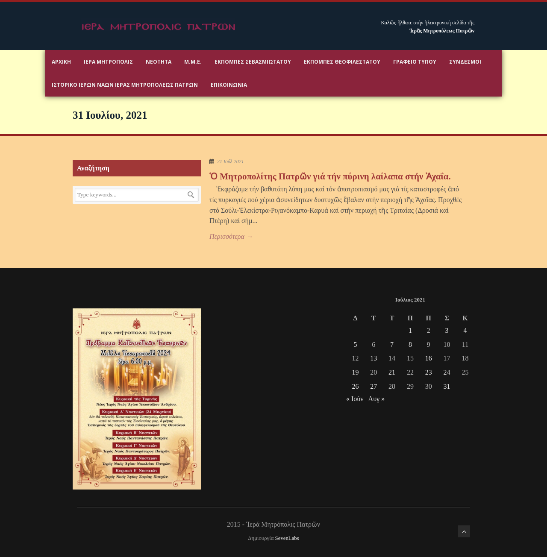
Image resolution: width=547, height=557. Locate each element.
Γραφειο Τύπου (414, 61)
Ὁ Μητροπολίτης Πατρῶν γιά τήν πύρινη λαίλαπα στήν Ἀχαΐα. (330, 176)
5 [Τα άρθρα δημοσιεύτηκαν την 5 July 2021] (355, 344)
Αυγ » (376, 398)
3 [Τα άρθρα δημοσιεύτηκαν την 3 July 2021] (447, 330)
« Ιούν (354, 398)
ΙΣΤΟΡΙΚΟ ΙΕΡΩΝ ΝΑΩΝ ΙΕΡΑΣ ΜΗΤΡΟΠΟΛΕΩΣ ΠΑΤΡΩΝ (125, 84)
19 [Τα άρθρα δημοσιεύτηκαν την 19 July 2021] (355, 372)
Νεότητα (158, 61)
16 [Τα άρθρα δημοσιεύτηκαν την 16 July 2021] (428, 358)
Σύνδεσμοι (465, 61)
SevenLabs (287, 538)
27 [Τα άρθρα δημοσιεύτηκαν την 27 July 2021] (373, 386)
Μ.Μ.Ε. (193, 61)
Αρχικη (61, 61)
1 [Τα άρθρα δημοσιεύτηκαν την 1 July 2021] (410, 330)
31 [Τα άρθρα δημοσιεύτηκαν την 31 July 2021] (447, 386)
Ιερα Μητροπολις (108, 61)
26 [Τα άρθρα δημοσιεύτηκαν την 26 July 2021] (355, 386)
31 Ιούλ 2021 (230, 161)
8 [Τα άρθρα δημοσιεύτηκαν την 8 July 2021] (410, 344)
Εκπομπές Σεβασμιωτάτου (253, 61)
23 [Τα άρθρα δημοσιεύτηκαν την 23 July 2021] (428, 372)
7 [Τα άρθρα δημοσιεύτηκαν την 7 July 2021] (392, 344)
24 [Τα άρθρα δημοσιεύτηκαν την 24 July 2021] (447, 372)
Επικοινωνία (229, 84)
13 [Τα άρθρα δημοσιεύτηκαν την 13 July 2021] (373, 358)
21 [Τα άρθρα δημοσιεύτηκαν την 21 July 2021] (391, 372)
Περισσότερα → (231, 236)
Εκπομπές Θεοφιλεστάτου (342, 61)
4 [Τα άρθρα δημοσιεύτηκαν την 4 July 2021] (465, 330)
